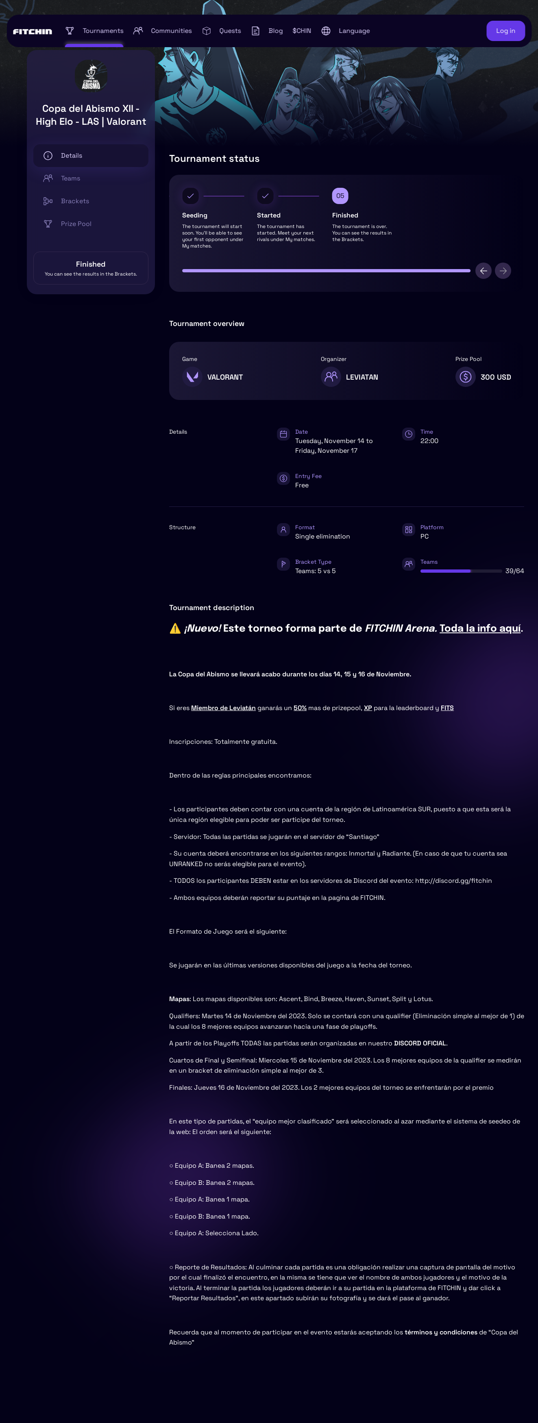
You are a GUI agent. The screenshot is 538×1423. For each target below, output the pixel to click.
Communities (162, 31)
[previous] (483, 271)
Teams (61, 178)
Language (345, 31)
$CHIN (301, 30)
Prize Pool (67, 224)
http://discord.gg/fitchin (453, 880)
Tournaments (94, 31)
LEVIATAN (362, 377)
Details (62, 156)
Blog (266, 31)
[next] (503, 271)
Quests (221, 31)
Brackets (66, 201)
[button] (345, 31)
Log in (505, 30)
